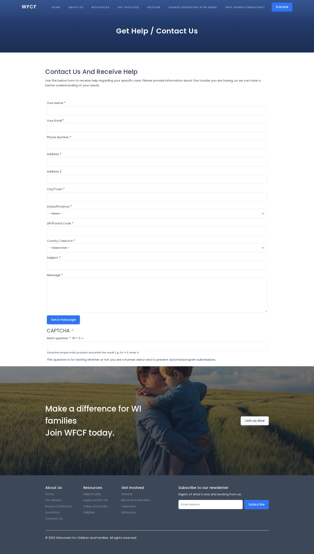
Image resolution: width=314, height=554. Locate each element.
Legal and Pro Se (96, 500)
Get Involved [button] (128, 7)
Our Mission (53, 500)
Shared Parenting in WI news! (192, 7)
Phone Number (58, 137)
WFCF (29, 6)
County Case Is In (60, 241)
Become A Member (135, 500)
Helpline (153, 7)
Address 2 (54, 171)
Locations (52, 512)
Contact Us (53, 518)
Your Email (54, 120)
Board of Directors (58, 506)
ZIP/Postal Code (59, 223)
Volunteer (128, 506)
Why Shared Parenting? (245, 7)
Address (53, 154)
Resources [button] (101, 7)
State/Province (58, 206)
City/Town (54, 189)
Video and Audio (95, 506)
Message (53, 275)
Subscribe (257, 504)
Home (56, 7)
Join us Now (255, 421)
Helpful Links (92, 494)
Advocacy (128, 512)
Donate (127, 494)
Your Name (55, 103)
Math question (57, 338)
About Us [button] (76, 7)
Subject (52, 257)
